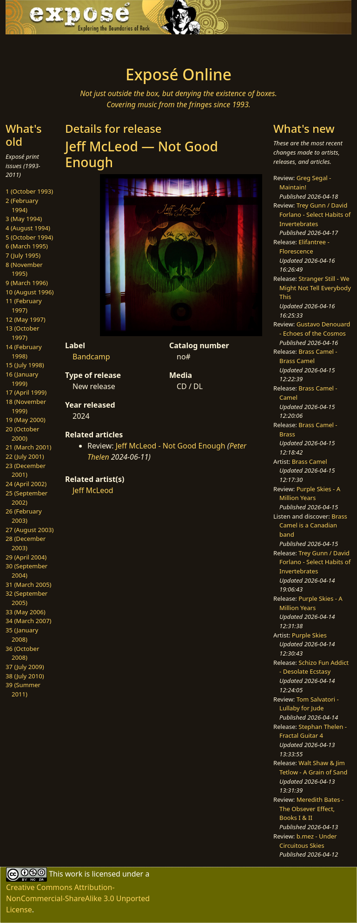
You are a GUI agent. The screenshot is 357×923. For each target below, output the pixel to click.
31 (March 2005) (28, 584)
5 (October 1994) (29, 237)
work (73, 874)
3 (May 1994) (24, 218)
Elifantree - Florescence (304, 246)
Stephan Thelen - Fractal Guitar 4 (313, 731)
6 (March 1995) (27, 246)
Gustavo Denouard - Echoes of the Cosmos (314, 329)
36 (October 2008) (22, 653)
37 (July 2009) (25, 667)
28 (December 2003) (26, 543)
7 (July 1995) (23, 255)
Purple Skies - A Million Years (309, 493)
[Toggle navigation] (35, 47)
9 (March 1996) (27, 283)
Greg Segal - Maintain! (305, 182)
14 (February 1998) (24, 351)
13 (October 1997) (22, 333)
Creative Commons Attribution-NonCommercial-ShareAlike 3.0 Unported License (78, 898)
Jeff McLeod (93, 490)
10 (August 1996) (29, 292)
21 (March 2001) (28, 447)
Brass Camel (309, 461)
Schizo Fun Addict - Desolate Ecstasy (314, 667)
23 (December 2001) (26, 470)
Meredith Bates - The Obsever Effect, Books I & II (311, 808)
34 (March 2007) (28, 621)
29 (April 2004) (26, 557)
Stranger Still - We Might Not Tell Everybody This (315, 287)
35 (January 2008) (22, 635)
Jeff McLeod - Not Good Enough (170, 446)
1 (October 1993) (29, 191)
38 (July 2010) (25, 676)
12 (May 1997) (26, 319)
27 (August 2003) (29, 530)
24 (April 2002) (26, 484)
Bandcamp (91, 356)
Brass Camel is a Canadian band (313, 525)
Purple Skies (309, 635)
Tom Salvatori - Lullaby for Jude (309, 704)
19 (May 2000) (26, 420)
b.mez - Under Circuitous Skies (308, 841)
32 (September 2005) (26, 598)
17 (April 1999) (26, 392)
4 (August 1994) (28, 228)
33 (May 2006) (26, 612)
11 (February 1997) (24, 305)
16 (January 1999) (22, 379)
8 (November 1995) (24, 269)
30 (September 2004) (26, 570)
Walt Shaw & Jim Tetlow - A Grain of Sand (313, 767)
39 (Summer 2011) (23, 689)
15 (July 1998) (25, 365)
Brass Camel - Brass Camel (308, 356)
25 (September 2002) (26, 498)
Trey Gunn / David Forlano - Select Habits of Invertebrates (314, 214)
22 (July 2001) (25, 456)
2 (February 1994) (22, 205)
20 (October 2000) (22, 433)
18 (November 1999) (26, 406)
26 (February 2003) (24, 516)
